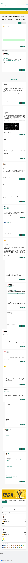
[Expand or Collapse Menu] (1, 7)
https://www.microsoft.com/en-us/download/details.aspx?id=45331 (11, 60)
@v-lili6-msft (17, 271)
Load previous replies (14, 79)
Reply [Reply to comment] (23, 134)
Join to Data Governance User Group (10, 474)
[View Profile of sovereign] (7, 366)
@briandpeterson (14, 290)
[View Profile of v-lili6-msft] (8, 53)
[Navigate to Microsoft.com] (3, 5)
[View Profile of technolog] (10, 453)
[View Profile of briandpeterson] (7, 222)
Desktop (22, 16)
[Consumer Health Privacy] (9, 560)
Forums (9, 16)
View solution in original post (6, 65)
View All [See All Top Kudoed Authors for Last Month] (3, 540)
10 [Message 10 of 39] (6, 255)
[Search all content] (18, 10)
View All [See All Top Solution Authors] (3, 525)
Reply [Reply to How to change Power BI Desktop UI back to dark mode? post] (23, 46)
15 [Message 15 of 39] (6, 215)
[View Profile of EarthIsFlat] (7, 206)
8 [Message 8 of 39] (6, 359)
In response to (6, 109)
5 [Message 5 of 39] (6, 397)
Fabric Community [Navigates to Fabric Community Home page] (8, 5)
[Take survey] (4, 502)
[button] (19, 23)
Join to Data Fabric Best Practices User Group (11, 476)
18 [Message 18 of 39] (6, 156)
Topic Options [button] (23, 22)
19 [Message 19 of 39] (6, 132)
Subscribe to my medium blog (9, 477)
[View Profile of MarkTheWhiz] (7, 351)
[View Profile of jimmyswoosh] (6, 26)
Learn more (2, 3)
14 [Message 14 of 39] (6, 233)
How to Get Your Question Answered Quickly (8, 509)
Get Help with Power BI (16, 16)
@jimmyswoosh (6, 58)
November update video (11, 417)
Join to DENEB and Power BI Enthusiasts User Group (12, 475)
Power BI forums (4, 16)
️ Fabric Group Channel (9, 466)
